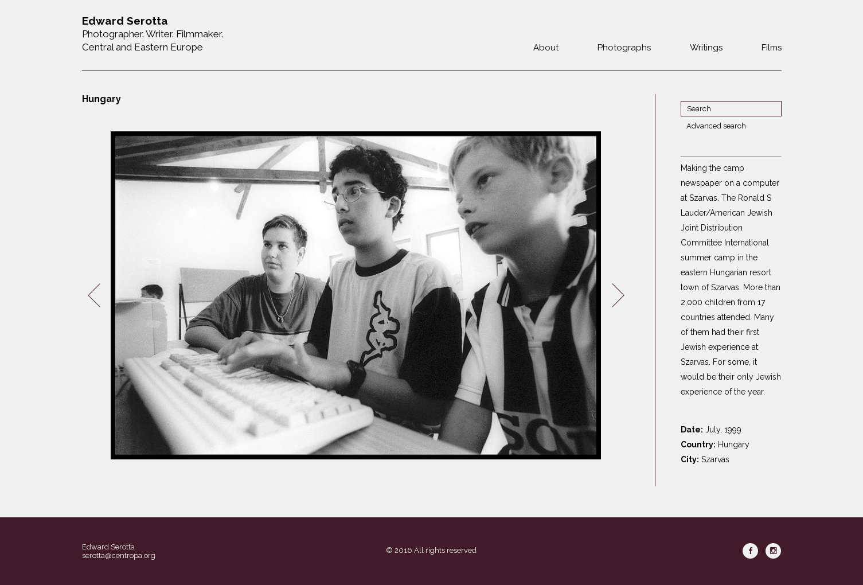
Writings (706, 47)
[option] (356, 295)
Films (772, 47)
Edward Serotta (108, 547)
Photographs (624, 47)
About (546, 47)
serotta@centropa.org (118, 555)
